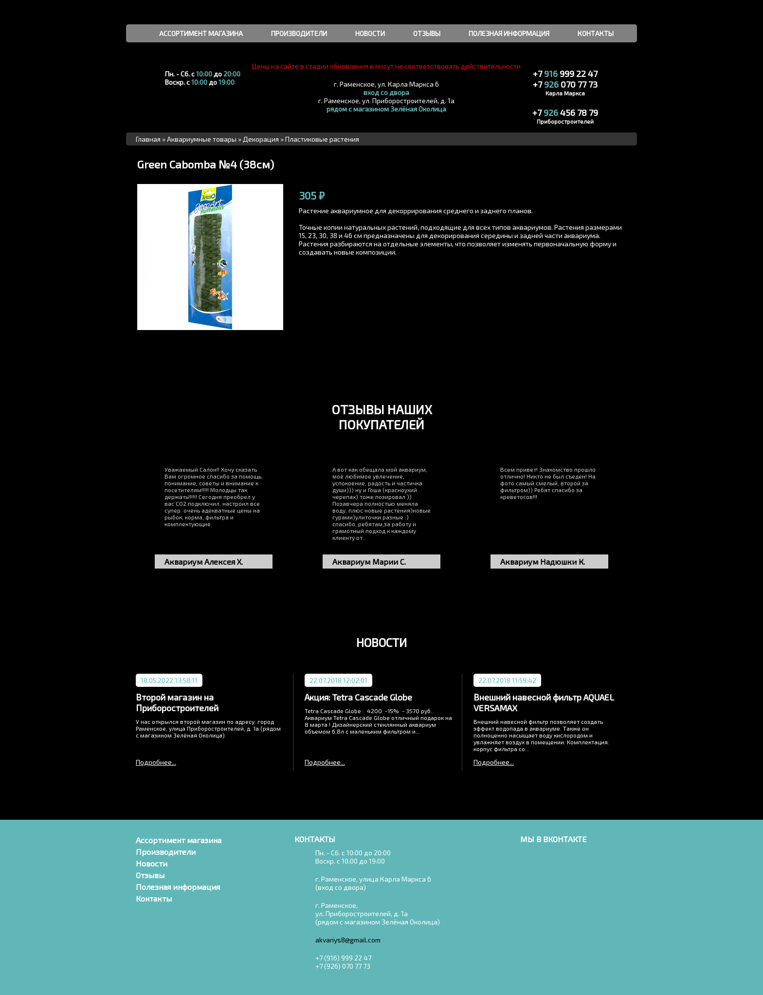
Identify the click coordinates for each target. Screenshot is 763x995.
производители (299, 33)
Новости (151, 863)
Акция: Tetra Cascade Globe (358, 697)
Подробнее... (156, 762)
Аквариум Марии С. (369, 561)
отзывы (426, 33)
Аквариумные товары (201, 139)
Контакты (154, 898)
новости (370, 33)
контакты (596, 33)
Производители (166, 851)
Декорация (261, 139)
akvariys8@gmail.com (348, 940)
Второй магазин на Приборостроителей (177, 702)
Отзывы (150, 875)
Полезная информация (178, 886)
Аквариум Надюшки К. (542, 561)
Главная (148, 139)
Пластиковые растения (322, 139)
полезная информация (509, 33)
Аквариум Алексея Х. (203, 561)
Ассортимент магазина (178, 840)
